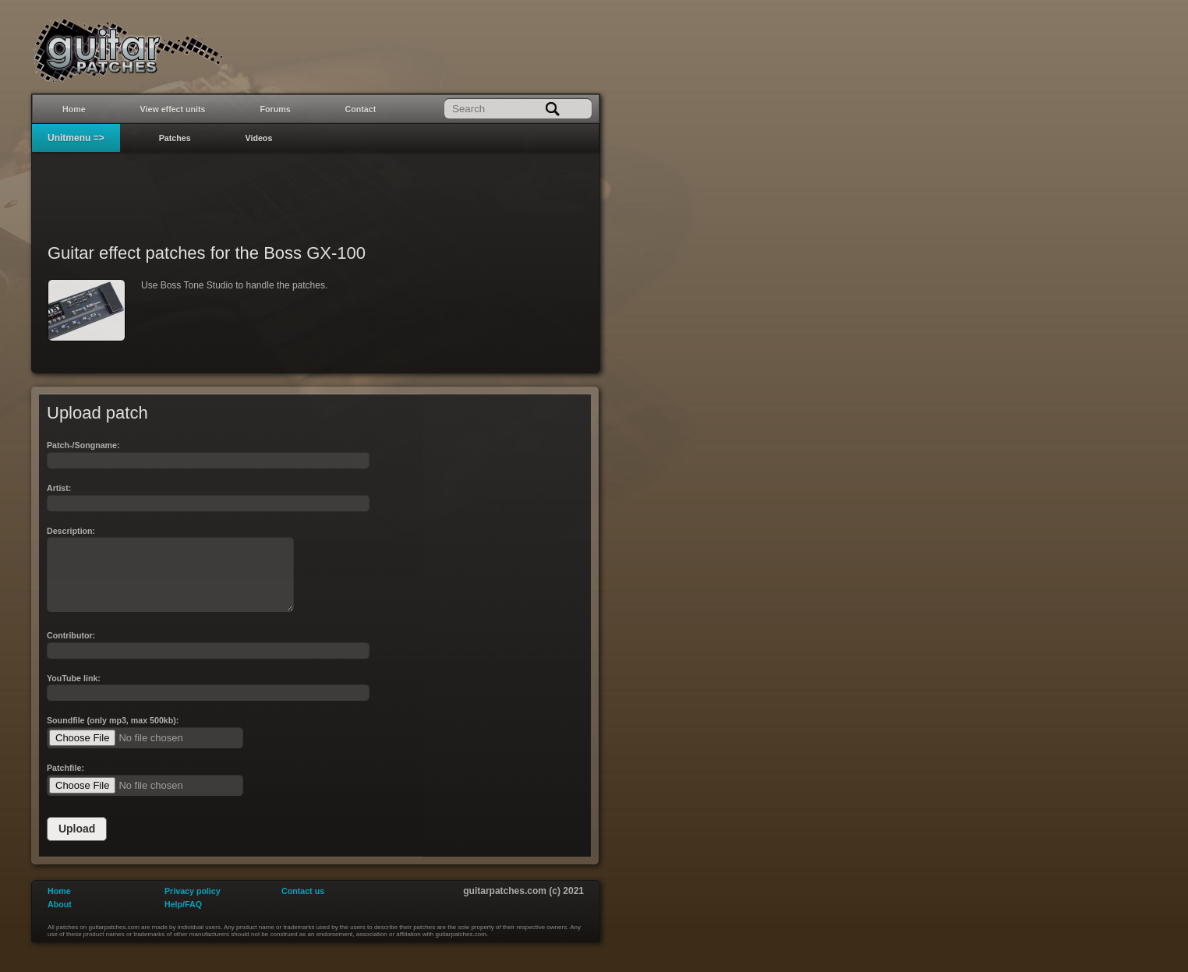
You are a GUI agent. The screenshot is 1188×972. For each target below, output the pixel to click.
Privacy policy (192, 905)
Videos (259, 138)
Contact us (302, 905)
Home (74, 109)
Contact (361, 109)
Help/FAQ (183, 918)
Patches (175, 138)
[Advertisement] (315, 188)
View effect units (173, 109)
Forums (275, 109)
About (60, 918)
